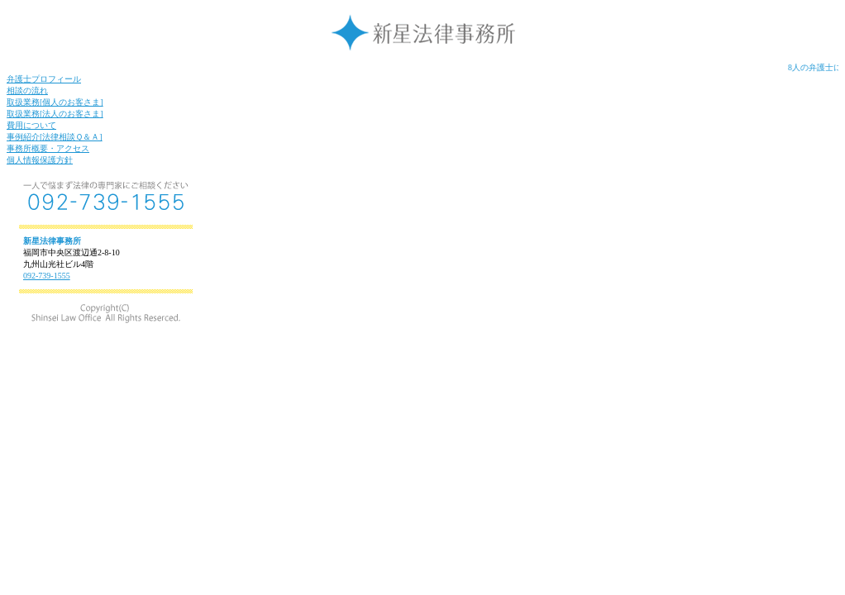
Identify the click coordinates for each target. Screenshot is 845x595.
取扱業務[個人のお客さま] (55, 102)
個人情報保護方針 (40, 159)
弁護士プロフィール (44, 78)
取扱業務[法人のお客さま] (55, 113)
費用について (31, 125)
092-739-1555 (46, 275)
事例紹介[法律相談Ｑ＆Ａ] (55, 136)
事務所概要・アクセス (48, 148)
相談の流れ (27, 90)
